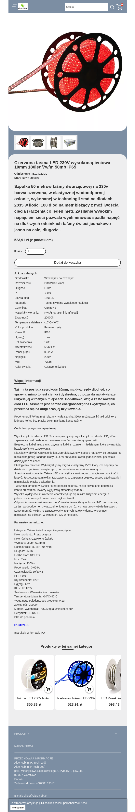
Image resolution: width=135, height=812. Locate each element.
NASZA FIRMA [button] (23, 746)
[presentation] (114, 684)
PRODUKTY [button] (22, 733)
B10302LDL (21, 625)
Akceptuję (18, 807)
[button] (14, 7)
